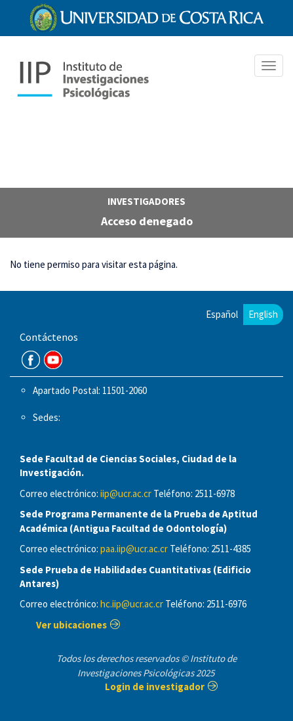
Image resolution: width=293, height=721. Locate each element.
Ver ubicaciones (71, 625)
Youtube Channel (53, 360)
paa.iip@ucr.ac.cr (134, 548)
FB (31, 360)
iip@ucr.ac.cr (125, 493)
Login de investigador (155, 686)
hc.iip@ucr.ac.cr (131, 604)
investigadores (146, 201)
